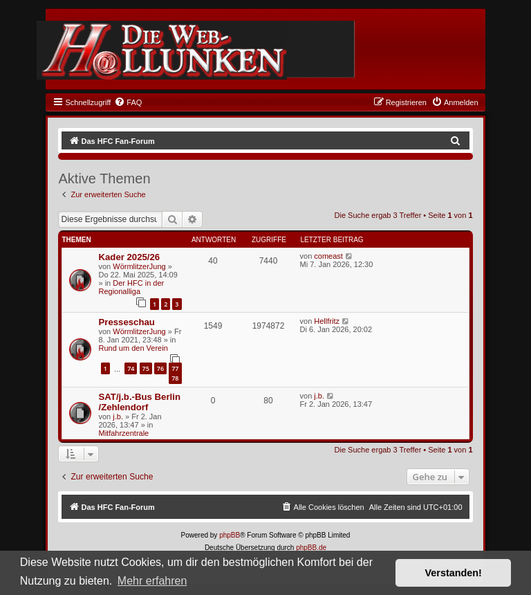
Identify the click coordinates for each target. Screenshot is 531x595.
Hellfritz (326, 321)
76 (160, 368)
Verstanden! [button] (453, 572)
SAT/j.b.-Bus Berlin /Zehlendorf (139, 402)
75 (145, 368)
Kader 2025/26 (129, 257)
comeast (328, 256)
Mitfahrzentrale (123, 433)
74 (130, 368)
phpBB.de (311, 547)
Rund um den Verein (132, 348)
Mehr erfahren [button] (152, 581)
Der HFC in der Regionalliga (131, 287)
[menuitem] (128, 102)
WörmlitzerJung (139, 266)
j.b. (118, 416)
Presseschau (126, 322)
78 (174, 378)
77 (174, 368)
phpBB (229, 535)
